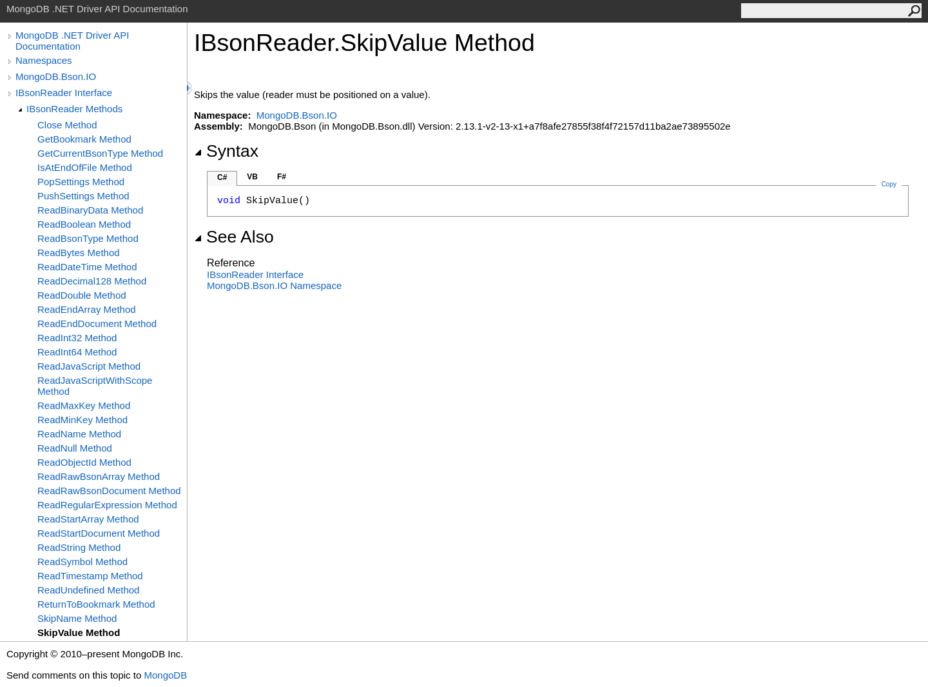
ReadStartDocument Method (98, 533)
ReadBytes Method (78, 252)
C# (222, 177)
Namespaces (43, 60)
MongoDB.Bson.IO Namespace (274, 285)
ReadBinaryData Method (90, 209)
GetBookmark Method (84, 139)
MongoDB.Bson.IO (55, 76)
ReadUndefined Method (88, 589)
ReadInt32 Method (77, 337)
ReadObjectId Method (84, 462)
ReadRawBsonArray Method (98, 476)
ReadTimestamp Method (90, 575)
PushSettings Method (83, 195)
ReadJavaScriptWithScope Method (94, 386)
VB (252, 176)
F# (281, 176)
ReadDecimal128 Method (91, 280)
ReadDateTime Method (87, 266)
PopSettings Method (80, 181)
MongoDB (165, 675)
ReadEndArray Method (86, 309)
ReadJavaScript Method (88, 366)
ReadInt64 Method (77, 351)
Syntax (226, 151)
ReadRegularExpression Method (107, 504)
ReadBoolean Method (84, 224)
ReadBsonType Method (88, 238)
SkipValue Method (78, 632)
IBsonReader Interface (63, 92)
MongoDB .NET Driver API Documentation (72, 41)
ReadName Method (79, 433)
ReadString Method (79, 547)
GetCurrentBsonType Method (100, 153)
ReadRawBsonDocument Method (109, 490)
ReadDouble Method (81, 295)
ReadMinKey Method (82, 419)
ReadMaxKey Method (83, 405)
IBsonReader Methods (74, 108)
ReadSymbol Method (82, 561)
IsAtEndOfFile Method (84, 167)
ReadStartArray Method (88, 518)
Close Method (67, 124)
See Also (234, 236)
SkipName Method (77, 618)
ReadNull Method (74, 448)
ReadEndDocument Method (97, 323)
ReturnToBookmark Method (96, 604)
